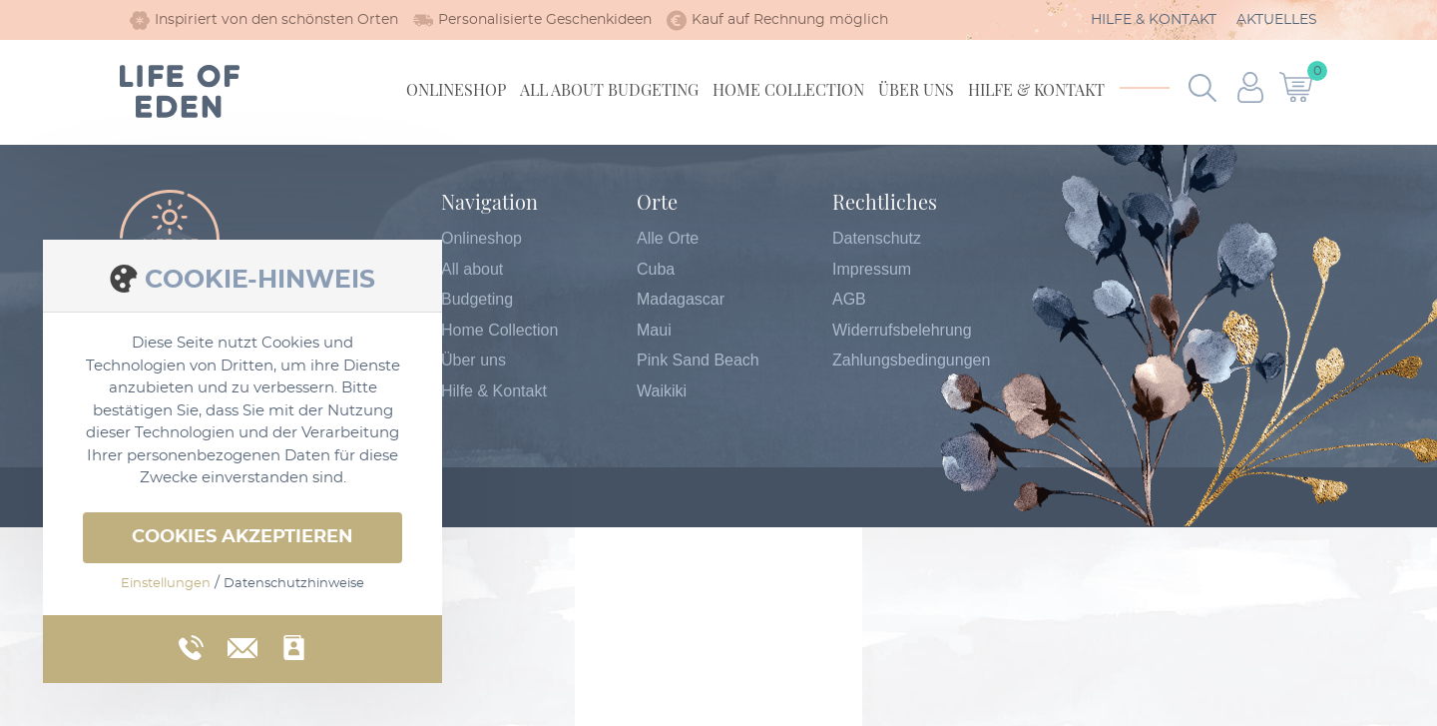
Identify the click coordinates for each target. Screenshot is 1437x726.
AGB (849, 299)
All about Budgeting (609, 89)
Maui (654, 330)
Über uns (916, 89)
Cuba (656, 269)
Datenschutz (876, 238)
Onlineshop (456, 89)
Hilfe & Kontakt (1153, 20)
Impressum (871, 269)
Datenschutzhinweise (294, 583)
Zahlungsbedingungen (911, 360)
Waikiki (662, 390)
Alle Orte (668, 238)
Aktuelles (1276, 20)
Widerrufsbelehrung (902, 330)
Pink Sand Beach (698, 360)
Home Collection (788, 89)
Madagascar (680, 299)
